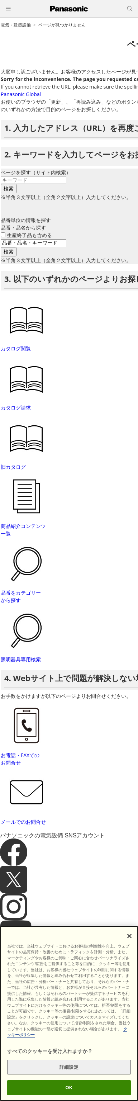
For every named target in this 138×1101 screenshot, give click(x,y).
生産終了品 (29, 235)
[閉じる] (129, 936)
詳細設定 (69, 1067)
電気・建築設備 (16, 25)
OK (69, 1087)
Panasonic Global (21, 94)
